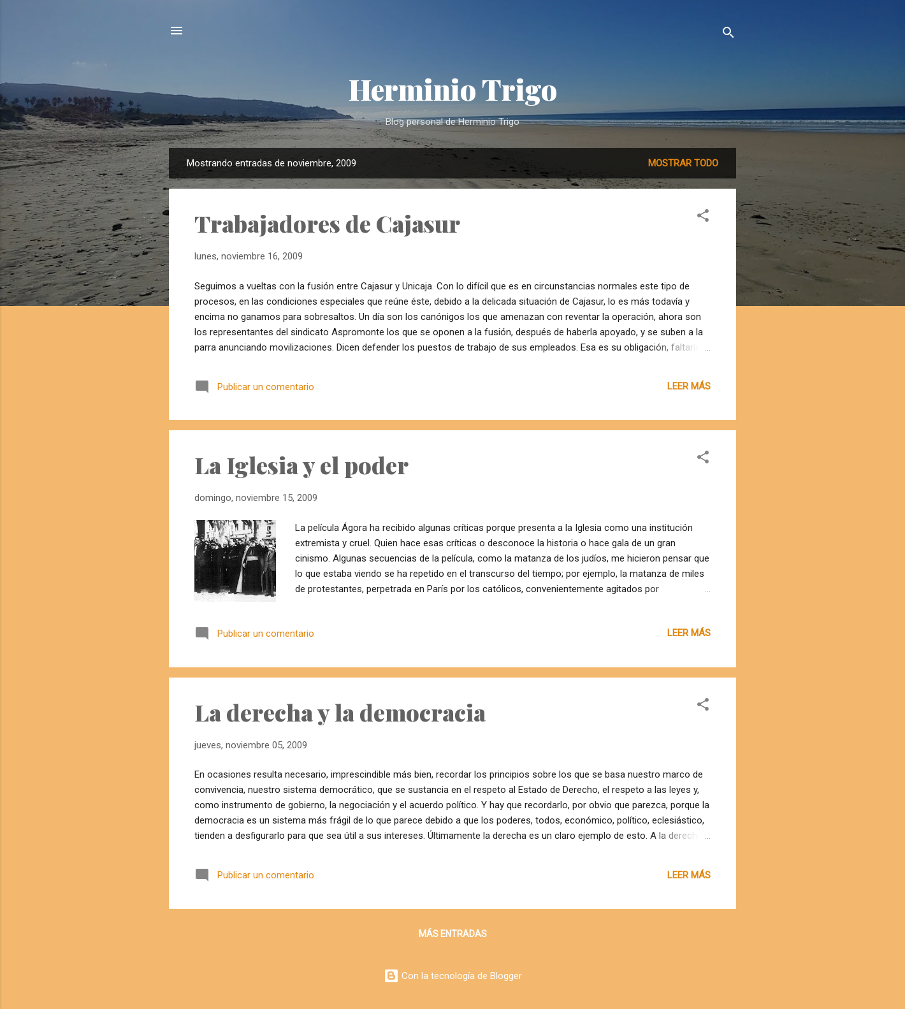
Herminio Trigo (453, 89)
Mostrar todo (683, 163)
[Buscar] (728, 34)
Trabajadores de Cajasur (327, 223)
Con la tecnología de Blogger (453, 976)
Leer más (689, 386)
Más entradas (453, 934)
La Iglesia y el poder (301, 464)
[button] (703, 218)
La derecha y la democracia (340, 712)
